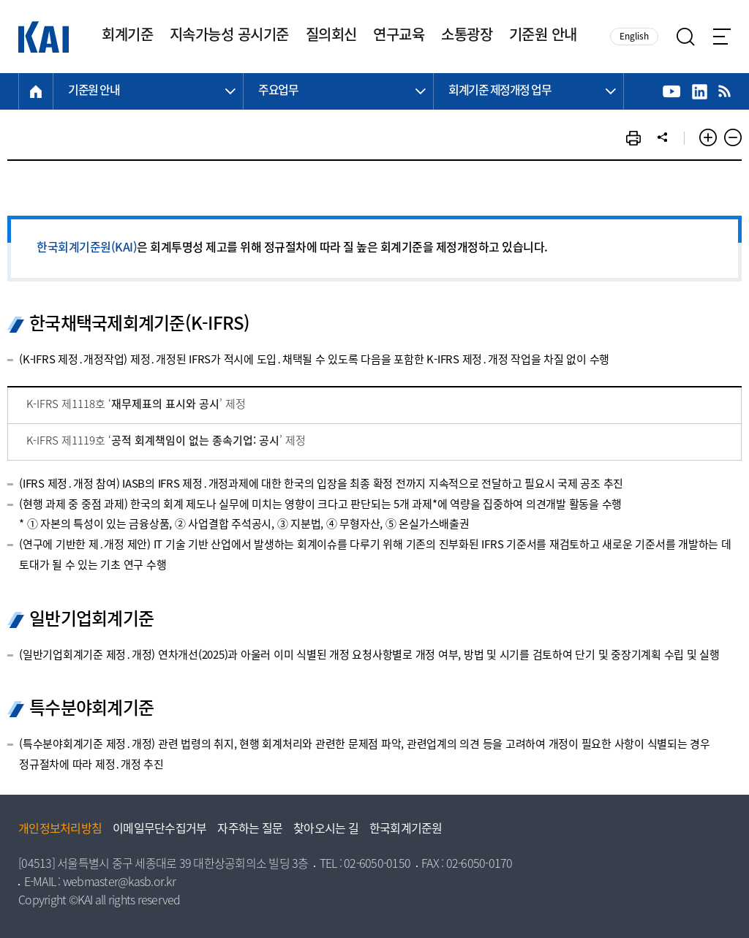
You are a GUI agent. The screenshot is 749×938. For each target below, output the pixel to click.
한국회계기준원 (406, 830)
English (634, 37)
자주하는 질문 (249, 830)
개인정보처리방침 (60, 830)
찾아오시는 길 (325, 830)
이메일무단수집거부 (159, 830)
